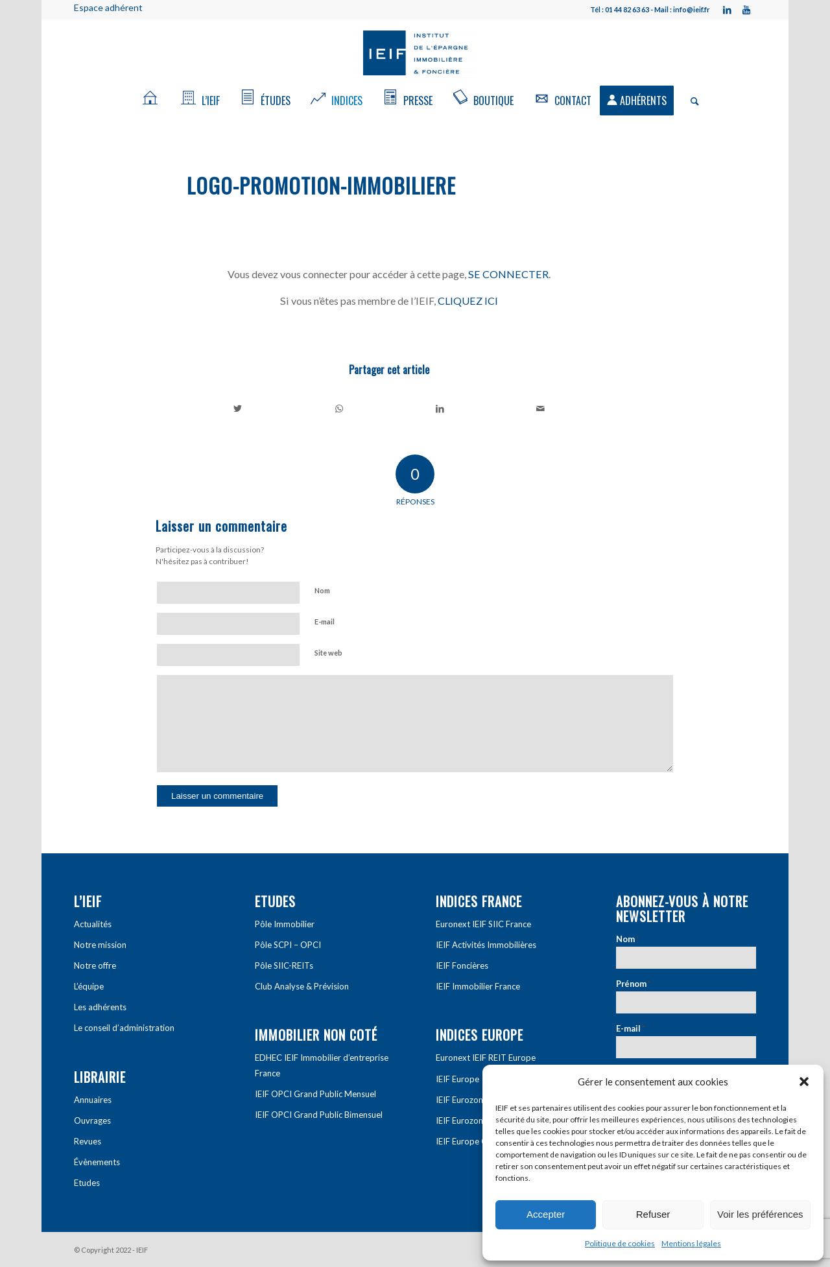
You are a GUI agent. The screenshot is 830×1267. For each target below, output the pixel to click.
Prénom (633, 983)
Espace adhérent (108, 7)
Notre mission (100, 945)
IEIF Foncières (462, 965)
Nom (322, 590)
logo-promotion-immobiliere (321, 185)
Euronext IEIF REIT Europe (486, 1057)
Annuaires (93, 1100)
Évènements (97, 1162)
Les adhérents (100, 1007)
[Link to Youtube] (746, 9)
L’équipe (89, 986)
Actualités (93, 924)
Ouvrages (92, 1120)
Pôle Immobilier (284, 924)
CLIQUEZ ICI (468, 300)
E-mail (324, 621)
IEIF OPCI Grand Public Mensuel (315, 1094)
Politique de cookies (620, 1243)
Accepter (546, 1214)
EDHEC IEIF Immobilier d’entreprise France (321, 1065)
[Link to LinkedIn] (727, 9)
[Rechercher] (690, 100)
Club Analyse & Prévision (302, 986)
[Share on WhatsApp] (339, 408)
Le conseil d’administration (124, 1028)
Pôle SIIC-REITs (284, 965)
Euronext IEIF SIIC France (483, 924)
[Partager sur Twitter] (238, 408)
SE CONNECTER (508, 274)
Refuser (653, 1214)
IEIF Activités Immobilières (486, 945)
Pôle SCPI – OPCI (288, 945)
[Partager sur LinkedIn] (440, 408)
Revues (87, 1141)
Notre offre (95, 965)
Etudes (87, 1183)
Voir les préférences (760, 1214)
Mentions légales (691, 1243)
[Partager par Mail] (541, 408)
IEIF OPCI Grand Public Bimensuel (319, 1114)
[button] (804, 1081)
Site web (328, 652)
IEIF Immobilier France (478, 986)
